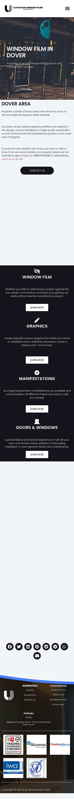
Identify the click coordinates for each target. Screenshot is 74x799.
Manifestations (30, 695)
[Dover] (37, 215)
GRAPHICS (37, 326)
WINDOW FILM (37, 277)
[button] (67, 8)
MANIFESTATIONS (37, 378)
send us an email (12, 159)
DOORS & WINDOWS (37, 427)
